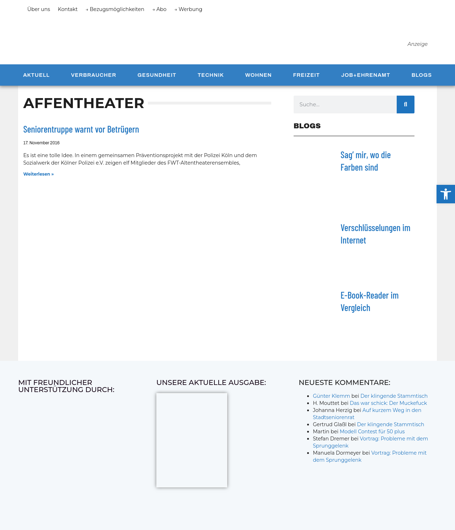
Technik (211, 79)
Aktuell (36, 79)
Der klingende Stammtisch (394, 400)
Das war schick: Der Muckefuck (388, 407)
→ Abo (159, 9)
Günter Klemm (331, 400)
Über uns (38, 9)
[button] (446, 194)
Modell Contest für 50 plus (372, 435)
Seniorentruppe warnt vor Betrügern (81, 132)
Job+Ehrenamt (365, 79)
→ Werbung (188, 9)
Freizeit (306, 79)
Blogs (422, 79)
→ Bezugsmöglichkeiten (114, 9)
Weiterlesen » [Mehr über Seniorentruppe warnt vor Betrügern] (38, 177)
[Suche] (405, 108)
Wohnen (258, 79)
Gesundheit (157, 79)
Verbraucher (93, 79)
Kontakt (68, 9)
